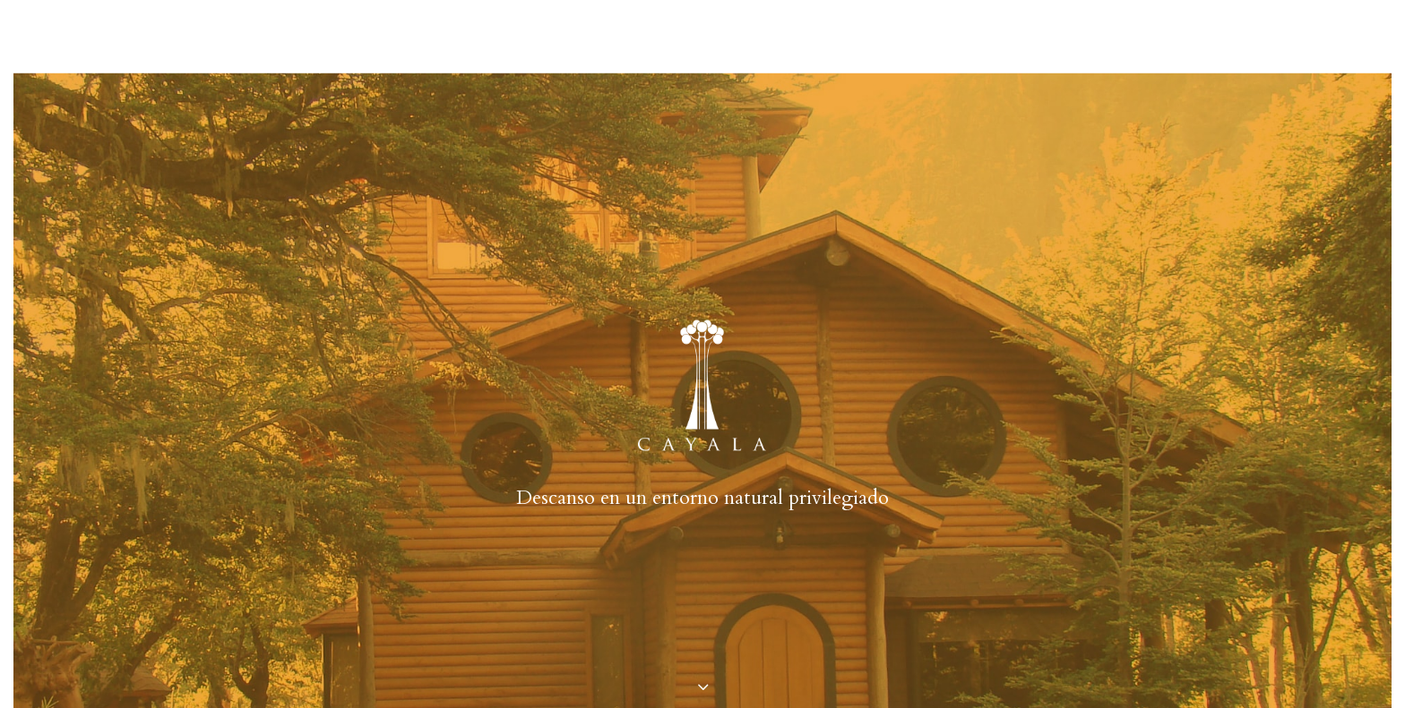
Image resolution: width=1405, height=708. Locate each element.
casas (557, 35)
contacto (900, 35)
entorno (647, 35)
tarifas (724, 35)
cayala (493, 35)
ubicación (807, 35)
